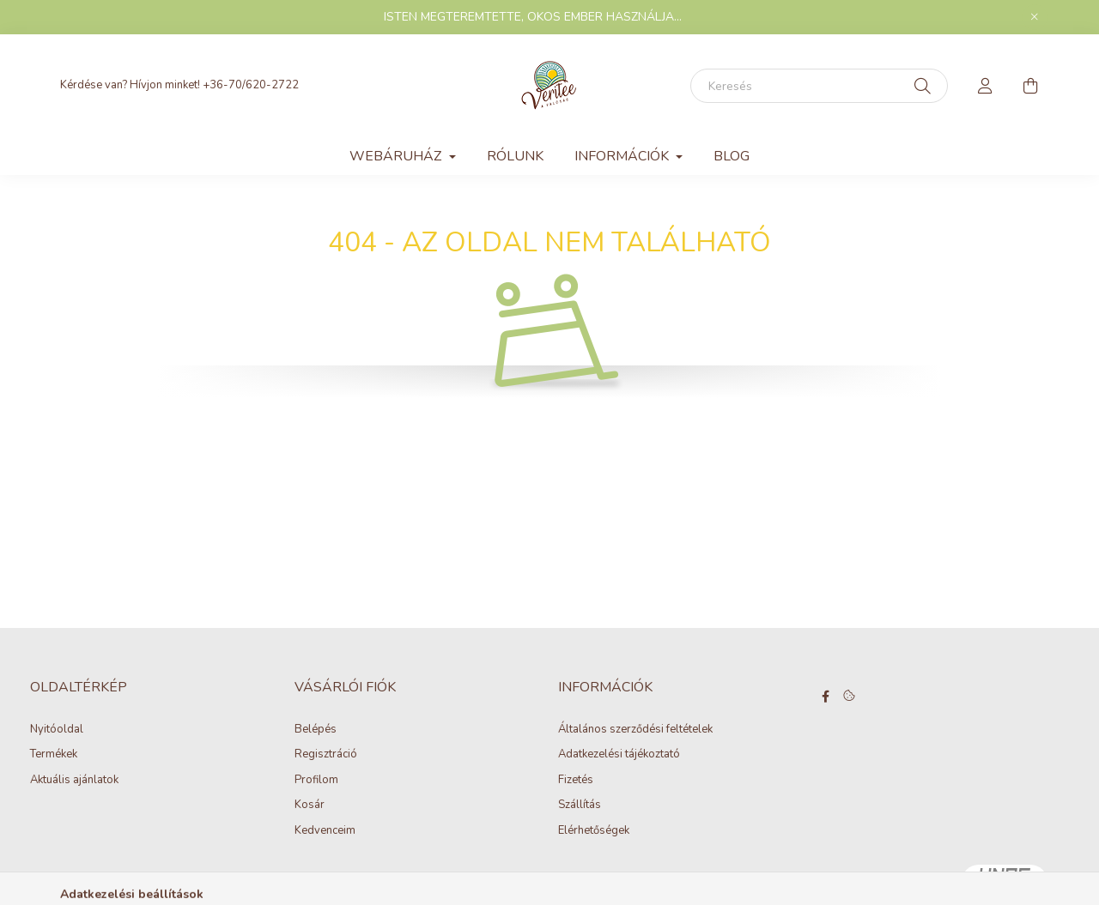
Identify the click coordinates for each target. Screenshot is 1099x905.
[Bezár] (1034, 17)
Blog (731, 156)
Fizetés (575, 780)
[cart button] (1030, 86)
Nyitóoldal (56, 730)
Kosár (309, 805)
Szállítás (579, 805)
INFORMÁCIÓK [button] (623, 156)
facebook (826, 696)
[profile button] (985, 86)
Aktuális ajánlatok (74, 780)
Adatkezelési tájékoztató (619, 755)
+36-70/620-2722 (251, 85)
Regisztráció (325, 755)
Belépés (315, 730)
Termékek (53, 755)
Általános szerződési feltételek (635, 730)
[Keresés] (819, 86)
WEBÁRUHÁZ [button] (397, 156)
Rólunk (515, 156)
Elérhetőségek (593, 831)
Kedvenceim (324, 831)
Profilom (316, 780)
